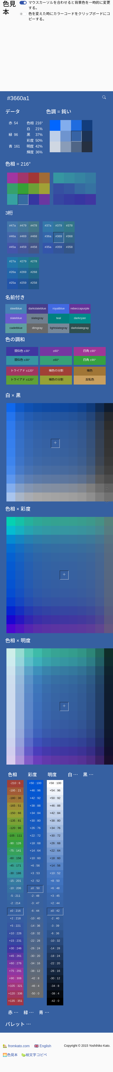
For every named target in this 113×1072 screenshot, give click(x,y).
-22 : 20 (55, 963)
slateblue (16, 318)
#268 (33, 272)
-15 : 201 (15, 880)
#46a (12, 236)
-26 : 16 (55, 971)
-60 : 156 (15, 858)
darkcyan (80, 318)
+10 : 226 (15, 933)
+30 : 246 (15, 948)
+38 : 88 (35, 805)
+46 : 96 (35, 790)
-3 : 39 (55, 925)
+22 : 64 (55, 850)
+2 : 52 (35, 880)
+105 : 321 (15, 985)
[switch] (23, 2)
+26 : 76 (35, 828)
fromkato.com (16, 1046)
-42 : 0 (55, 1000)
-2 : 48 (35, 895)
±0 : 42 (55, 910)
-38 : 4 (55, 993)
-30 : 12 (55, 978)
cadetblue (16, 328)
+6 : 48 (54, 888)
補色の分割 (56, 370)
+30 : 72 (55, 835)
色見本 (10, 1055)
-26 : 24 (35, 948)
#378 (69, 225)
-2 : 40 (55, 918)
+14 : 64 (35, 850)
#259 (23, 282)
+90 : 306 (15, 978)
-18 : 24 (55, 956)
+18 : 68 (35, 843)
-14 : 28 (55, 948)
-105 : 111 (15, 835)
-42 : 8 (35, 978)
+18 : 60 (55, 858)
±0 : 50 (35, 888)
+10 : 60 (35, 858)
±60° (56, 351)
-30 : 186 (15, 873)
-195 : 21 (15, 790)
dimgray (37, 328)
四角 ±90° (89, 351)
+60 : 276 (15, 963)
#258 (33, 282)
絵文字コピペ (34, 1055)
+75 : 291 (15, 971)
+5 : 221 (15, 925)
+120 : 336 (15, 993)
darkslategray (80, 328)
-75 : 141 (15, 850)
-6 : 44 (35, 910)
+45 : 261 (15, 956)
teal (58, 318)
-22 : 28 (35, 940)
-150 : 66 (15, 813)
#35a (48, 247)
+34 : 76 (55, 828)
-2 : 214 (15, 903)
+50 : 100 (35, 783)
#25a (12, 282)
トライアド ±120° (22, 370)
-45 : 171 (15, 865)
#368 (69, 236)
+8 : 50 (54, 880)
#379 (58, 225)
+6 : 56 (35, 865)
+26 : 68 (55, 843)
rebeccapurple (80, 308)
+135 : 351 (15, 1000)
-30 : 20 (35, 956)
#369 (58, 236)
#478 (33, 225)
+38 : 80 (55, 820)
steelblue (16, 308)
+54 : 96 (55, 790)
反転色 (89, 379)
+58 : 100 (55, 783)
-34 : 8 (55, 985)
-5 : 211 (15, 895)
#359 (58, 247)
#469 (23, 236)
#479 (23, 225)
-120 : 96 (15, 828)
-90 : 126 (15, 843)
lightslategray (58, 328)
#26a (12, 272)
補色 (90, 370)
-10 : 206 (15, 888)
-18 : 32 (35, 933)
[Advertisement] (57, 57)
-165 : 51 (15, 805)
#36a (48, 236)
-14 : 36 (35, 925)
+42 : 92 (35, 798)
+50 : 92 (55, 798)
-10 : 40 (35, 918)
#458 (33, 247)
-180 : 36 (15, 798)
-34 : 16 (35, 963)
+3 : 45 (54, 895)
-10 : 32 (55, 940)
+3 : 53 (35, 873)
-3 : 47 (35, 903)
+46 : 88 (55, 805)
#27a (12, 261)
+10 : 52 (55, 873)
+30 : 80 (35, 820)
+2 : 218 (15, 918)
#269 (23, 272)
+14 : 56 (55, 865)
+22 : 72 (35, 835)
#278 (33, 261)
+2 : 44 (54, 903)
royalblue (59, 308)
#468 (33, 236)
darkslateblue (37, 308)
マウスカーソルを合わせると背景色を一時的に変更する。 (69, 5)
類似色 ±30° (22, 351)
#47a (12, 225)
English (42, 1046)
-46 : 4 (35, 985)
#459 (23, 247)
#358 (69, 247)
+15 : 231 (15, 940)
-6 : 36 (55, 933)
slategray (37, 318)
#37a (48, 225)
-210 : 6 (15, 783)
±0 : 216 (15, 910)
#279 (23, 261)
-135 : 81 (15, 820)
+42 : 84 (55, 813)
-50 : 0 (35, 993)
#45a (12, 247)
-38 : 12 (35, 971)
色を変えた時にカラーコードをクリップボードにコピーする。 (69, 16)
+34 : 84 (35, 813)
